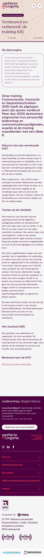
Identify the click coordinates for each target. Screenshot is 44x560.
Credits (23, 522)
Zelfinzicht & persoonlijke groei (12, 15)
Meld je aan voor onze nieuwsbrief (19, 427)
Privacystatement (10, 522)
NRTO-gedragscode (11, 529)
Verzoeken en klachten (13, 526)
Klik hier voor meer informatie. (16, 364)
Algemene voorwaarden (21, 519)
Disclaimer (33, 522)
